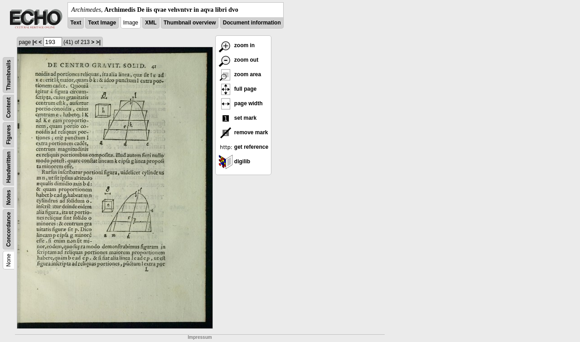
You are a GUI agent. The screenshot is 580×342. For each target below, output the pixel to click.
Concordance (8, 229)
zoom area (239, 74)
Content (8, 108)
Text (75, 23)
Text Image (102, 23)
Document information (252, 23)
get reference (243, 147)
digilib (234, 161)
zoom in (236, 45)
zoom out (238, 60)
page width (240, 103)
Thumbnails (8, 75)
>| (98, 42)
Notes (8, 197)
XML (150, 23)
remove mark (243, 132)
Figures (8, 134)
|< (35, 42)
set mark (237, 118)
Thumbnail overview (190, 23)
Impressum (200, 337)
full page (237, 89)
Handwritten (8, 167)
